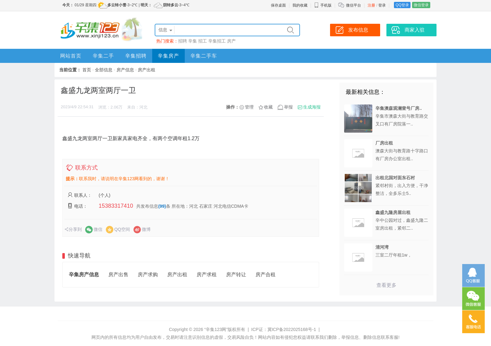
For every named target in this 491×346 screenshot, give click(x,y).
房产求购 (148, 274)
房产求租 (207, 274)
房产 (231, 40)
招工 (202, 40)
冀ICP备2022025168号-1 (291, 329)
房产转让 (236, 274)
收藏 (268, 106)
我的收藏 (300, 5)
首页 (86, 69)
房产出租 (146, 69)
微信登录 (421, 5)
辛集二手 (103, 56)
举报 (288, 106)
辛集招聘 (136, 56)
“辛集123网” (216, 329)
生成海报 (312, 106)
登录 (382, 5)
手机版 (323, 5)
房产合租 (266, 274)
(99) (162, 206)
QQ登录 (402, 5)
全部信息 (103, 69)
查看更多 (386, 285)
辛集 (192, 40)
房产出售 (118, 274)
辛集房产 (168, 56)
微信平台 (353, 5)
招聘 (182, 40)
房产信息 (125, 69)
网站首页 (70, 56)
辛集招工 (217, 40)
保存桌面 (278, 5)
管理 (249, 106)
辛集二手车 (203, 56)
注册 (371, 5)
